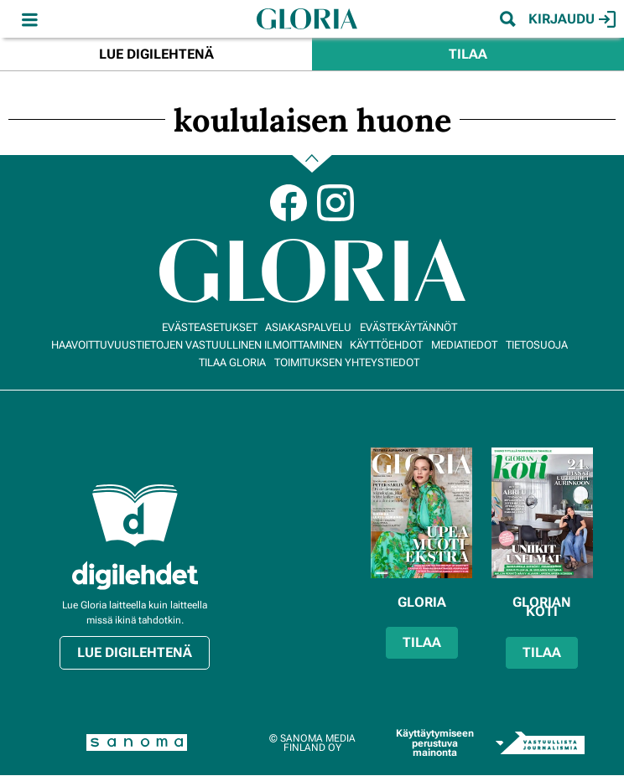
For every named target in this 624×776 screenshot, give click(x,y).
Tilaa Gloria (232, 362)
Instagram (335, 202)
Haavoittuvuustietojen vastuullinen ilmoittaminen (196, 345)
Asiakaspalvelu (308, 327)
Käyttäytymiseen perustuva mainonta (435, 742)
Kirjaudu (572, 19)
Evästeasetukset (209, 327)
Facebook (288, 202)
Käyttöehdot (386, 345)
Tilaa (468, 54)
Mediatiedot (464, 345)
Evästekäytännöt (408, 327)
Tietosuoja (537, 345)
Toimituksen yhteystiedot (346, 362)
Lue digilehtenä (156, 54)
